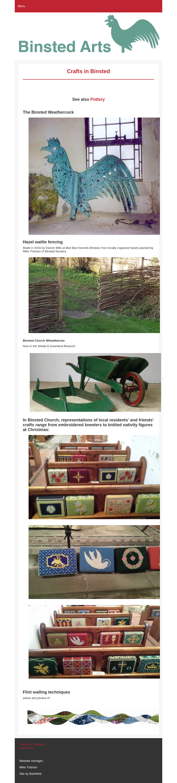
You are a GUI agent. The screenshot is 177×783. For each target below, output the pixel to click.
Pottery (97, 99)
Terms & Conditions (32, 744)
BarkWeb (35, 773)
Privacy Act (26, 748)
